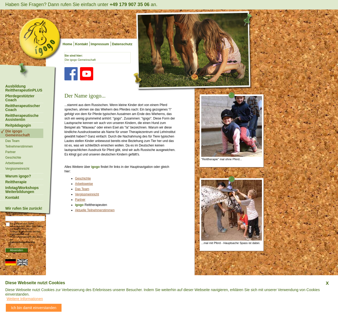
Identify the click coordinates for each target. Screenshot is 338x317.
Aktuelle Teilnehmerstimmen (95, 210)
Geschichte (83, 178)
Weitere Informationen (25, 299)
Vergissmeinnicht (87, 194)
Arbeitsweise (84, 184)
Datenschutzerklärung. (22, 242)
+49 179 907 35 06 (129, 4)
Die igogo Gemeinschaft (80, 59)
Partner (80, 199)
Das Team (82, 189)
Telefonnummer (16, 213)
